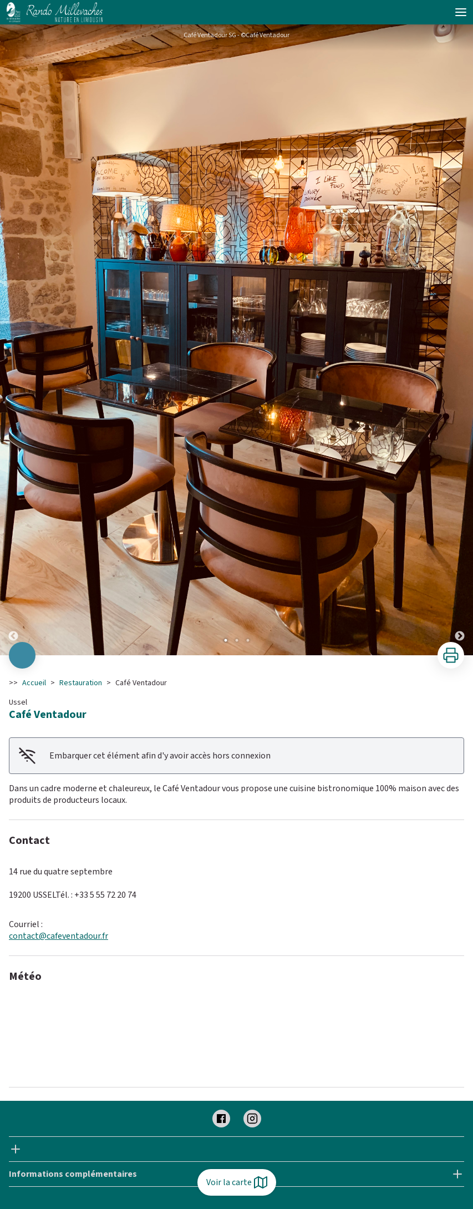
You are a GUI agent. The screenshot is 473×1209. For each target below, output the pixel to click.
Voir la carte (236, 1182)
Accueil (34, 683)
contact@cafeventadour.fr (58, 936)
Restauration (80, 683)
